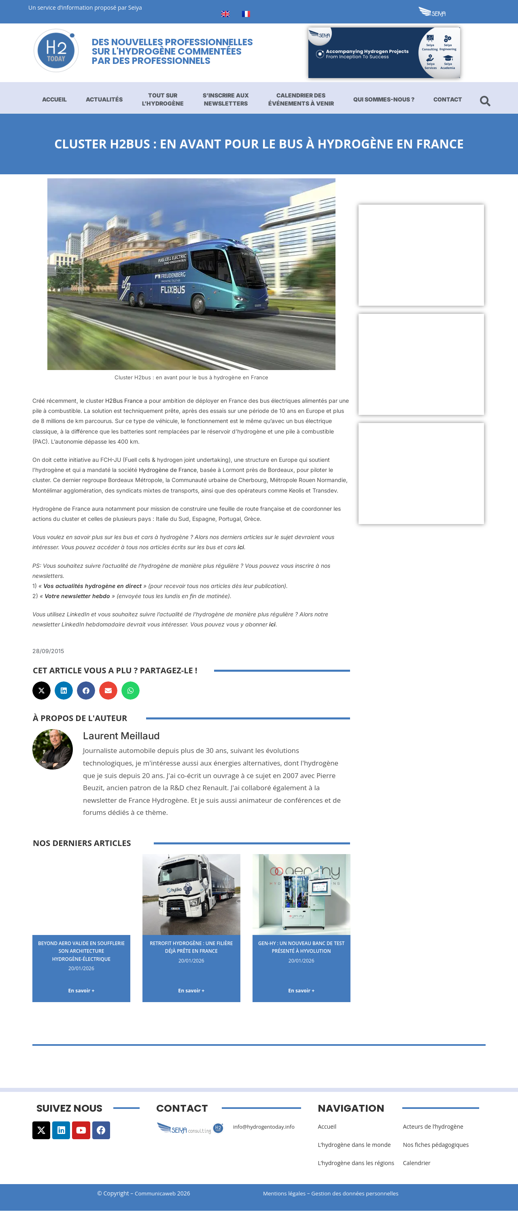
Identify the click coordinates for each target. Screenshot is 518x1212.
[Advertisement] (421, 255)
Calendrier (417, 1164)
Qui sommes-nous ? (383, 99)
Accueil (54, 99)
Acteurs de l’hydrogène (433, 1128)
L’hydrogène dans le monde (354, 1146)
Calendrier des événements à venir (301, 99)
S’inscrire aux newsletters (226, 99)
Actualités (104, 99)
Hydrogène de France (168, 469)
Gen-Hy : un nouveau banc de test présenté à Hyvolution (301, 947)
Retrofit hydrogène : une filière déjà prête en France (191, 947)
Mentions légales (285, 1194)
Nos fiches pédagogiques (436, 1146)
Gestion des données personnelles (361, 1194)
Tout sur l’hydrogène (163, 99)
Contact (447, 99)
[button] (41, 690)
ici (241, 547)
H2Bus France (123, 400)
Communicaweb (155, 1194)
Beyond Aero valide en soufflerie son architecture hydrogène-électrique (81, 950)
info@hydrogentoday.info (266, 1128)
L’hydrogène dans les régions (356, 1164)
